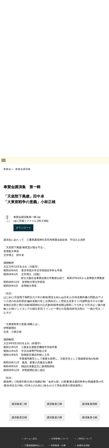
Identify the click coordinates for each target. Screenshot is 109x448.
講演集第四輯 (89, 404)
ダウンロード (23, 227)
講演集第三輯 (54, 404)
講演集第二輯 (19, 404)
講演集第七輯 (89, 417)
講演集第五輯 (19, 417)
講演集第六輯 (54, 417)
